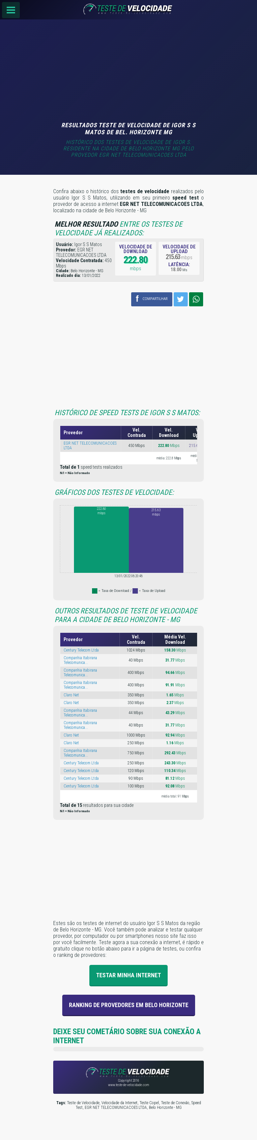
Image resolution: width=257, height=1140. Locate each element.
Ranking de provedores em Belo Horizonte (128, 1004)
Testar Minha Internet (128, 975)
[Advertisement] (128, 71)
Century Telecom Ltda (81, 650)
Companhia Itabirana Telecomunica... (80, 660)
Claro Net (71, 695)
